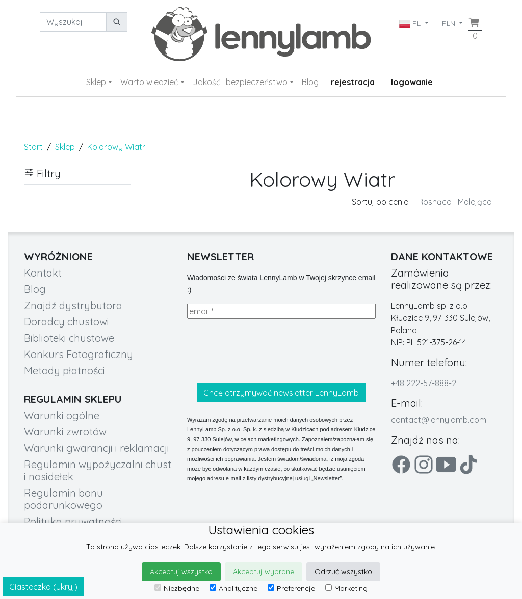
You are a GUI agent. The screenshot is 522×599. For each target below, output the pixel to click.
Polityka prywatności (73, 521)
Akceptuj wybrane (263, 571)
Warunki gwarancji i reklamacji (96, 448)
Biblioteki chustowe (69, 338)
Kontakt (43, 272)
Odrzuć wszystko (343, 571)
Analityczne (233, 588)
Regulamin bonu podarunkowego (63, 498)
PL (410, 23)
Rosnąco (435, 202)
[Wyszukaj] (73, 22)
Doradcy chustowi (66, 321)
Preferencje (291, 588)
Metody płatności (64, 370)
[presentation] (264, 351)
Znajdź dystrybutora (73, 305)
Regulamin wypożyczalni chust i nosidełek (97, 470)
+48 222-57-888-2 (423, 383)
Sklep (96, 82)
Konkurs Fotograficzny (78, 354)
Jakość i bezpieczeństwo (240, 82)
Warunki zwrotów (65, 431)
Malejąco (475, 202)
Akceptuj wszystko (181, 571)
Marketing (346, 588)
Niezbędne (176, 588)
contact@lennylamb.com (438, 420)
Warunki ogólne (61, 415)
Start (33, 147)
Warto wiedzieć (149, 82)
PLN (449, 23)
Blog (310, 82)
